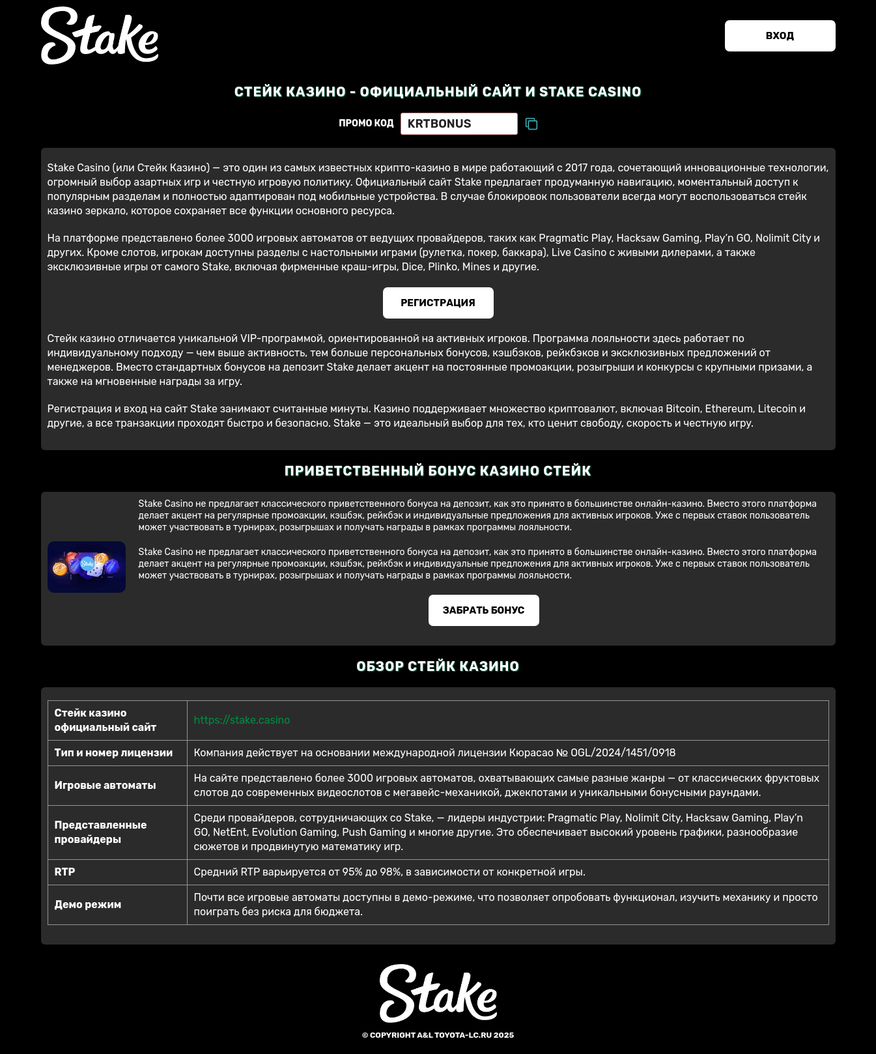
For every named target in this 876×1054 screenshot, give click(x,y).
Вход (780, 36)
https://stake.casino (242, 720)
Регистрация (438, 303)
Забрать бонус (484, 610)
